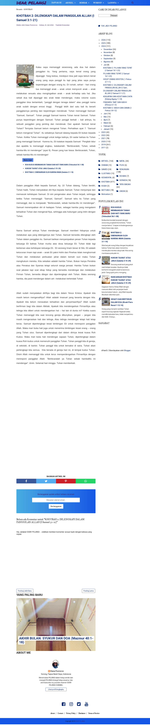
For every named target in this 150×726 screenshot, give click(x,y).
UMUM (122, 191)
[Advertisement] (56, 47)
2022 (103, 135)
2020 (103, 141)
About (50, 715)
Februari (107, 126)
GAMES (104, 169)
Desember (108, 49)
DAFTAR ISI (57, 3)
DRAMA (104, 165)
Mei (105, 117)
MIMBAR (83, 3)
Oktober (107, 55)
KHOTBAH (105, 182)
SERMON (123, 180)
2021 (103, 138)
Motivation (105, 194)
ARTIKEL (69, 3)
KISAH (104, 186)
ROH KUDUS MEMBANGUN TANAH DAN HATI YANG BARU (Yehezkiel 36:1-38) (54, 166)
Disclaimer (83, 715)
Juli (105, 65)
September (108, 58)
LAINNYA (112, 3)
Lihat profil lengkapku (56, 691)
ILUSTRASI (106, 173)
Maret (106, 123)
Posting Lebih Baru (25, 592)
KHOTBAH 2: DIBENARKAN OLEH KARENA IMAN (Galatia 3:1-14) (49, 174)
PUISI (121, 165)
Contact (59, 715)
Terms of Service (97, 715)
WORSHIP (97, 3)
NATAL (122, 161)
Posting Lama (88, 592)
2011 (103, 148)
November (108, 52)
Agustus (107, 62)
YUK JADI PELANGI (109, 26)
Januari (107, 129)
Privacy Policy (71, 715)
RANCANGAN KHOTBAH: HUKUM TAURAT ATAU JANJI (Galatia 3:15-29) (121, 280)
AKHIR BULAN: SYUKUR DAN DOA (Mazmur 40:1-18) (56, 642)
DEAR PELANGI (31, 3)
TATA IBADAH (125, 184)
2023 (103, 132)
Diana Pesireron (57, 673)
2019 (103, 144)
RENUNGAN (124, 169)
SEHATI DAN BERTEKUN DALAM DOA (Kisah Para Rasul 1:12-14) (122, 302)
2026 (103, 40)
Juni (105, 113)
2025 (103, 43)
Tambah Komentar (63, 26)
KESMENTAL (106, 177)
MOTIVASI (105, 190)
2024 (103, 46)
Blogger (127, 350)
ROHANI (122, 176)
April (106, 120)
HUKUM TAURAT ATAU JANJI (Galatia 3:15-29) (43, 170)
